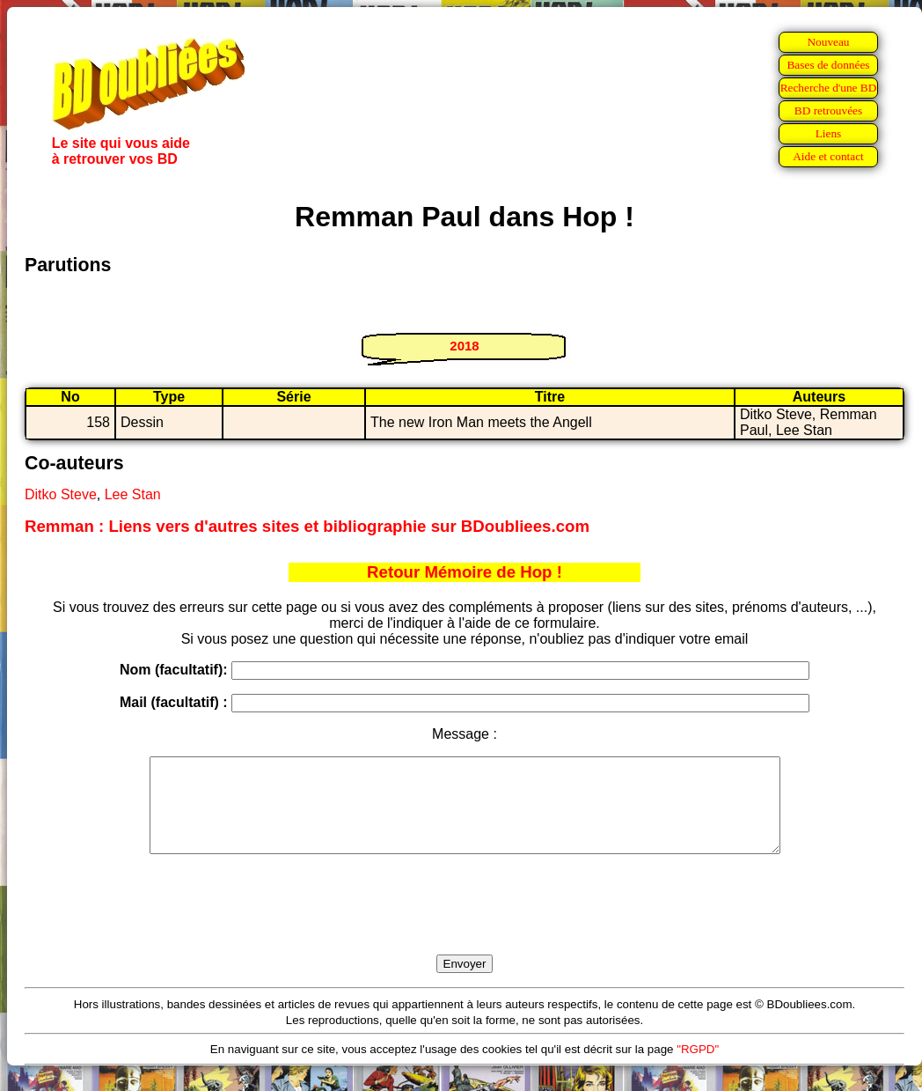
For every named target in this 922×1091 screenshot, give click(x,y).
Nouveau (828, 41)
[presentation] (464, 924)
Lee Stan (133, 494)
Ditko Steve (61, 494)
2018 (464, 345)
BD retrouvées (828, 110)
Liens (829, 133)
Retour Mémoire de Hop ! (464, 572)
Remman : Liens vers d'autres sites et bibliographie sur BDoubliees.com (307, 526)
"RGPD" (698, 1067)
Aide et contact (828, 156)
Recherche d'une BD (828, 87)
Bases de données (828, 64)
